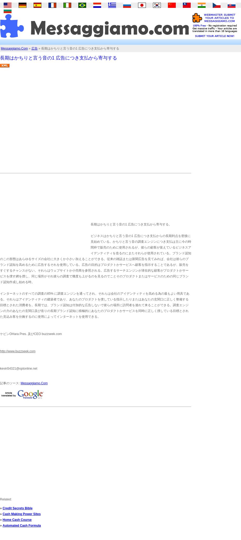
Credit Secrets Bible (17, 508)
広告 (34, 48)
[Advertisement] (49, 122)
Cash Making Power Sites (22, 514)
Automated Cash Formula (22, 525)
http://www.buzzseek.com (17, 351)
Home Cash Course (17, 520)
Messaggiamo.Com (14, 48)
